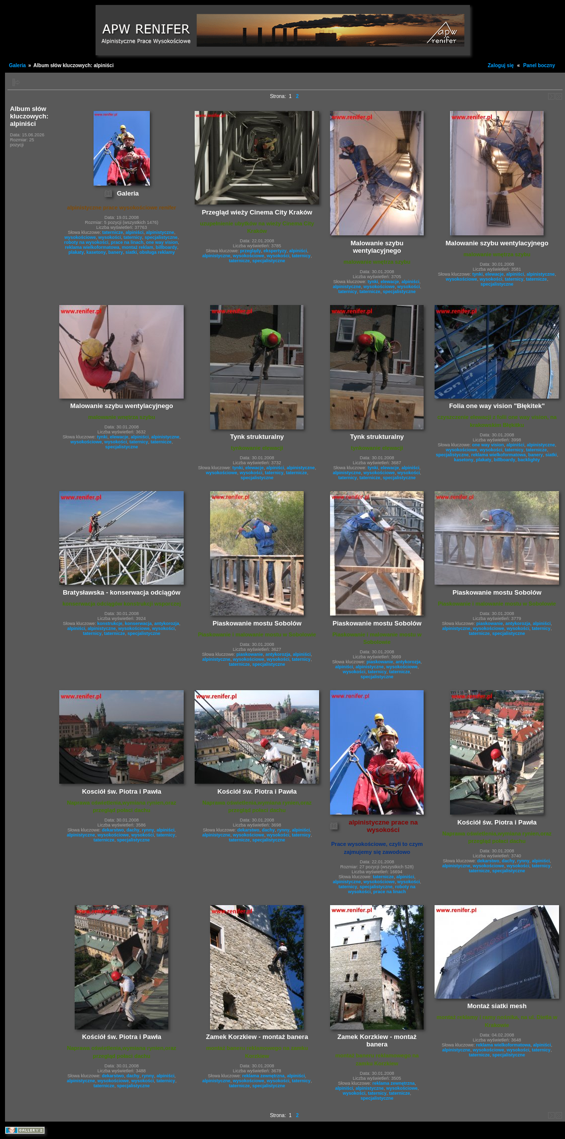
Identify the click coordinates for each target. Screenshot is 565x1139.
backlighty (529, 459)
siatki (131, 252)
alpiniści (134, 232)
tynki (373, 281)
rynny (148, 830)
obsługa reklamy (157, 252)
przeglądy (250, 250)
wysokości (109, 237)
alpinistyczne (160, 232)
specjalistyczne (161, 237)
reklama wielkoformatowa (92, 247)
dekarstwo (113, 830)
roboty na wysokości (86, 242)
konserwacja (138, 623)
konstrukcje (109, 623)
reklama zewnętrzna (263, 1075)
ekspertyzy (275, 250)
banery (116, 252)
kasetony (96, 252)
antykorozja (166, 623)
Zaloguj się (501, 65)
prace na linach (127, 242)
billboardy (166, 247)
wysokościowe (80, 237)
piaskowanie (249, 654)
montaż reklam (137, 247)
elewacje (390, 281)
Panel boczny (539, 65)
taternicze (112, 232)
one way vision (162, 242)
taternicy (132, 237)
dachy (132, 830)
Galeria (17, 65)
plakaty (76, 252)
